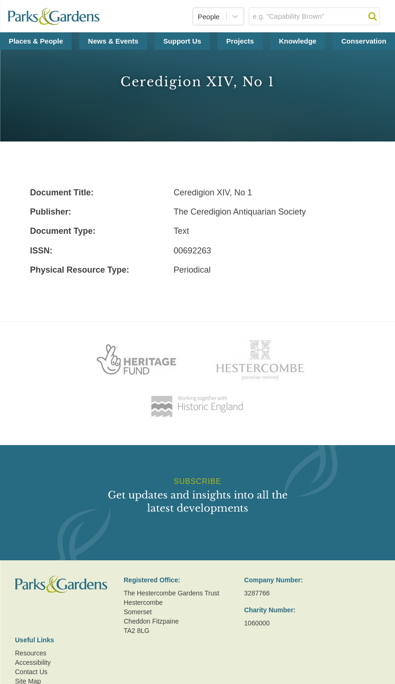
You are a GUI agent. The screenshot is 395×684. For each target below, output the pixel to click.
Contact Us (31, 672)
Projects (240, 41)
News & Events (113, 41)
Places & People (36, 41)
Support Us (182, 41)
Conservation (363, 41)
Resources (30, 653)
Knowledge (297, 41)
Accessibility (33, 662)
